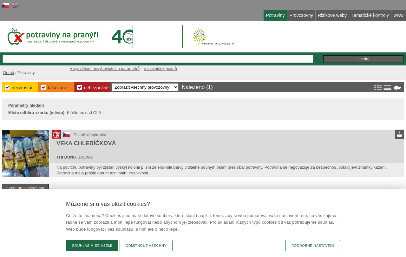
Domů (8, 72)
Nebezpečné (96, 87)
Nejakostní (22, 87)
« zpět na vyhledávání (25, 188)
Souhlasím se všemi (92, 245)
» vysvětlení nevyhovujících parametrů (105, 68)
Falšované (57, 87)
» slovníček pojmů (160, 68)
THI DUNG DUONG (74, 157)
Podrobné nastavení (312, 245)
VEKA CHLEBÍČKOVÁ (86, 143)
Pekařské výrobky (90, 134)
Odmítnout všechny (146, 245)
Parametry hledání (26, 105)
